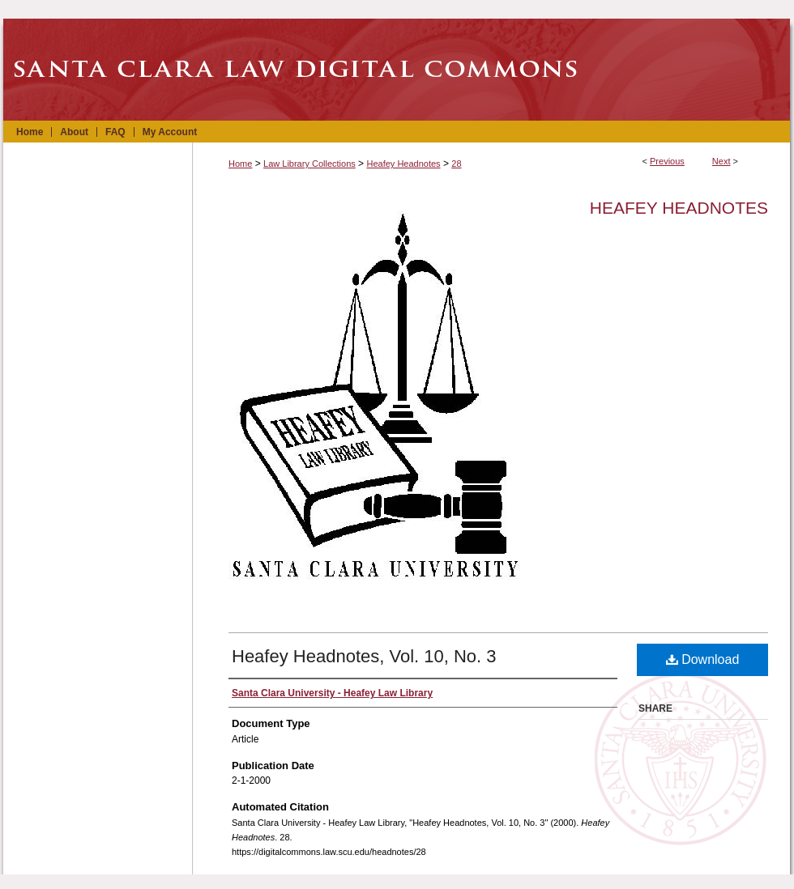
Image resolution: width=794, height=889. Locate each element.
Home (240, 163)
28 (456, 163)
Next (721, 161)
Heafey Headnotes (403, 163)
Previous (667, 161)
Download (703, 659)
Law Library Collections (309, 163)
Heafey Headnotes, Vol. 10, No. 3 (364, 656)
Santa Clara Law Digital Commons (397, 70)
